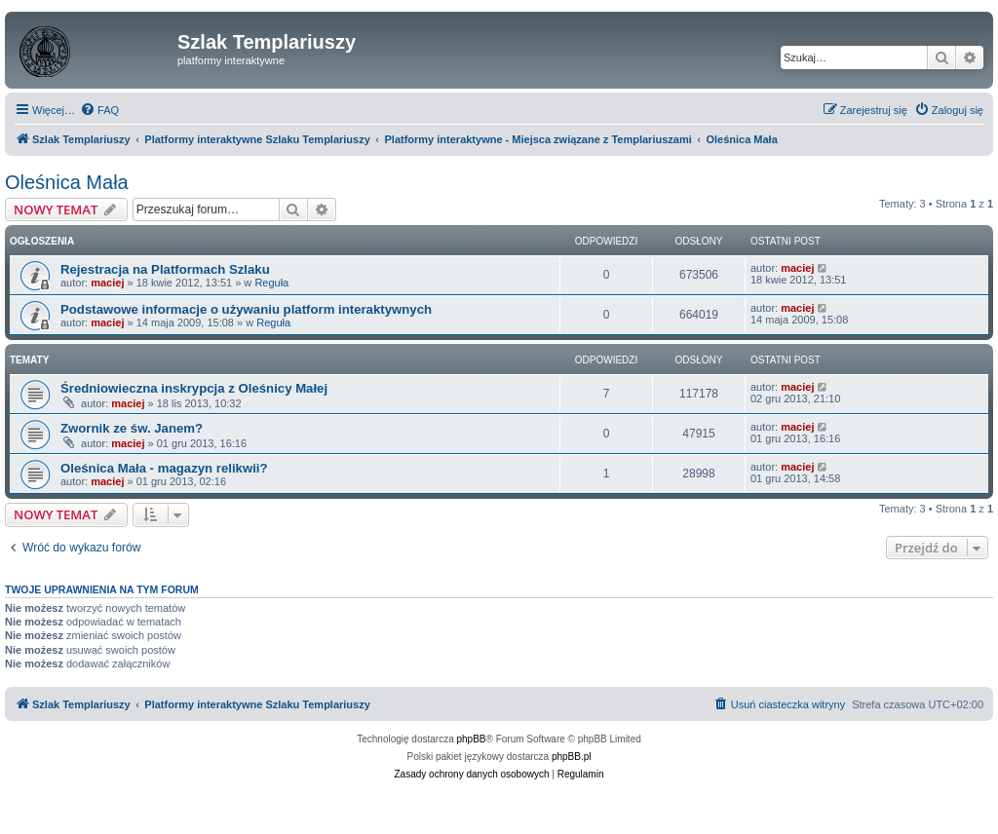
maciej (107, 282)
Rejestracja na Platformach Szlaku (165, 269)
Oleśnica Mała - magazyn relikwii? (164, 468)
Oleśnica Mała (67, 182)
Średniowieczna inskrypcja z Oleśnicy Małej (193, 388)
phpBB (471, 739)
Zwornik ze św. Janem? (131, 428)
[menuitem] (99, 110)
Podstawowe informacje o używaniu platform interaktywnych (246, 309)
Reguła (271, 282)
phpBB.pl (572, 756)
